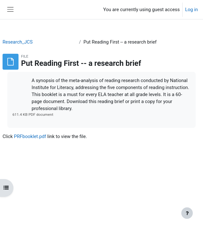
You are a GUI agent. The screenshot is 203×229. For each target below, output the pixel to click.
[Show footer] (187, 213)
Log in (191, 9)
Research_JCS (18, 42)
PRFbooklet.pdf (30, 136)
